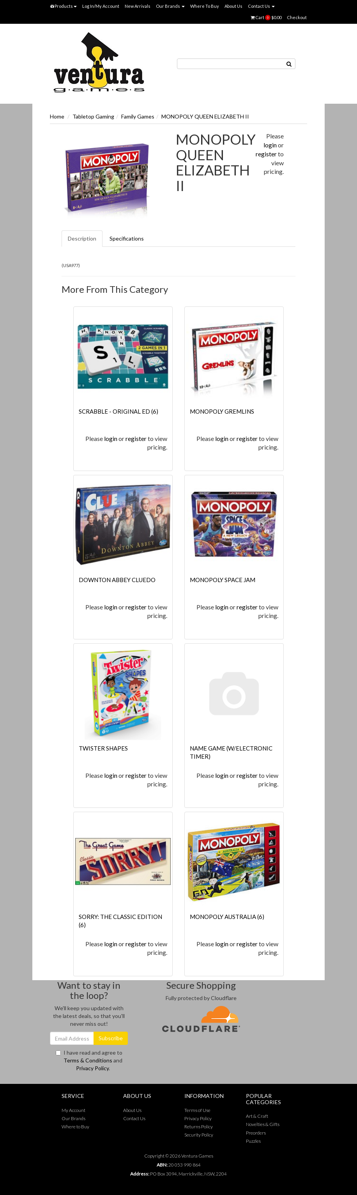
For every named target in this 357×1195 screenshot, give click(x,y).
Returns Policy (198, 1126)
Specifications (127, 238)
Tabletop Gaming (93, 116)
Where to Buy (75, 1126)
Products (63, 6)
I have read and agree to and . (89, 1060)
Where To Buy (204, 6)
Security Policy (198, 1135)
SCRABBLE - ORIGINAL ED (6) (118, 411)
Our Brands (170, 6)
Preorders (256, 1133)
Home (57, 116)
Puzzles (253, 1141)
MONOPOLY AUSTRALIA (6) (227, 916)
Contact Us (261, 6)
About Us (233, 6)
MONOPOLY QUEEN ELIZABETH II (205, 116)
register (266, 154)
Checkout (297, 17)
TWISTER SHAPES (103, 748)
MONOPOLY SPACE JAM (222, 579)
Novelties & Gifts (262, 1124)
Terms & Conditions (88, 1060)
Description (82, 238)
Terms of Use (197, 1110)
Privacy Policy (92, 1068)
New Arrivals (137, 6)
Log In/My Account (100, 6)
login (270, 145)
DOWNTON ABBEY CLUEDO (117, 579)
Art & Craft (257, 1116)
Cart (266, 17)
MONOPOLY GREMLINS (222, 411)
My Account (73, 1110)
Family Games (137, 116)
